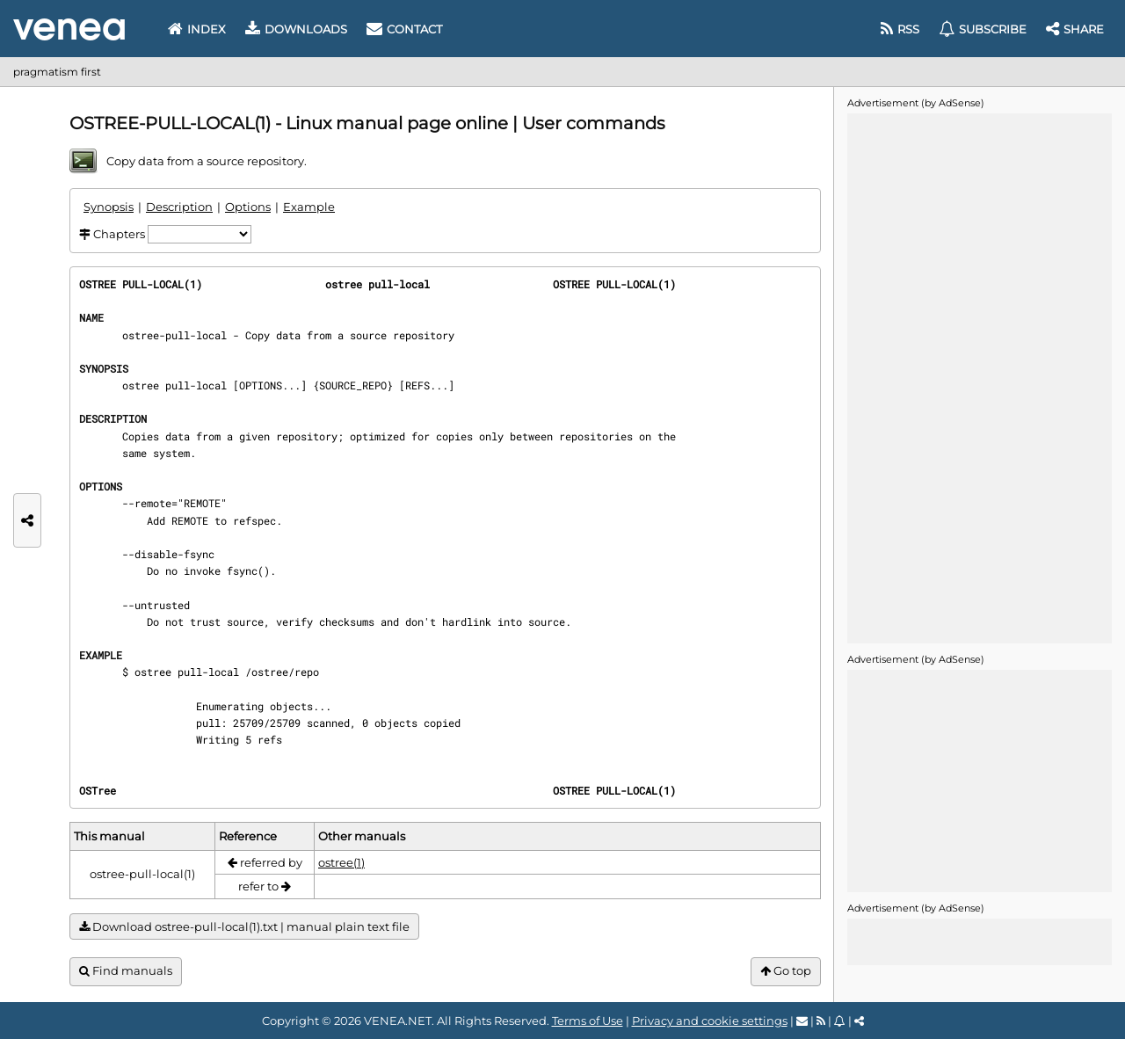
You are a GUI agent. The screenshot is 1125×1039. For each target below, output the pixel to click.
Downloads (296, 29)
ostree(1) (341, 862)
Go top (785, 971)
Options (248, 207)
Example (309, 207)
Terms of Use (587, 1021)
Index (197, 29)
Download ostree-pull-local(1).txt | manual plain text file (244, 927)
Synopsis (108, 207)
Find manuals (125, 971)
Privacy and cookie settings (710, 1021)
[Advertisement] (979, 377)
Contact (404, 29)
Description (179, 207)
